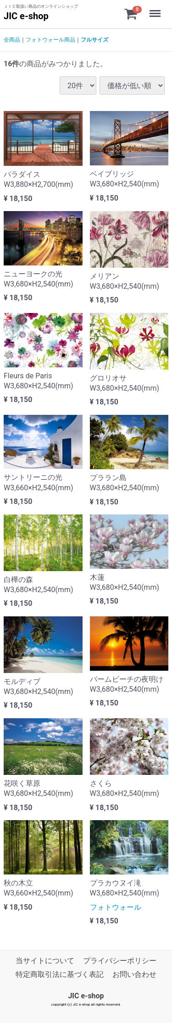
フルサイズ (94, 40)
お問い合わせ (134, 974)
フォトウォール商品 (50, 40)
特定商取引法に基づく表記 (60, 974)
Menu (156, 9)
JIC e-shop (26, 16)
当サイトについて (45, 960)
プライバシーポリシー (119, 960)
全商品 (12, 40)
